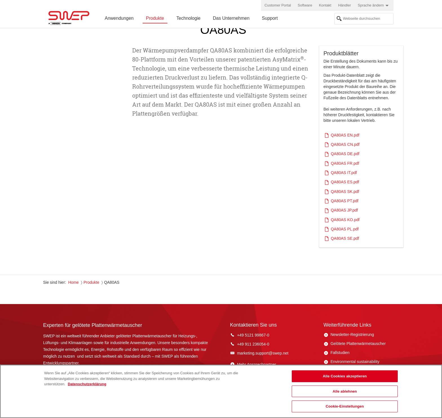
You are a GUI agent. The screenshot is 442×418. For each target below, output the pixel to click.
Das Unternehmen (231, 18)
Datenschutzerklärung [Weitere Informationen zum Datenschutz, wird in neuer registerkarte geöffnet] (87, 384)
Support (270, 18)
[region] (221, 391)
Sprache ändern (374, 6)
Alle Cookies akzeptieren (345, 376)
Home (73, 282)
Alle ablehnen (345, 391)
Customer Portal (277, 5)
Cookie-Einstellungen (345, 406)
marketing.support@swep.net (262, 353)
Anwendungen (119, 18)
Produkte (155, 18)
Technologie (188, 18)
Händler (344, 5)
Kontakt (325, 5)
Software (305, 5)
